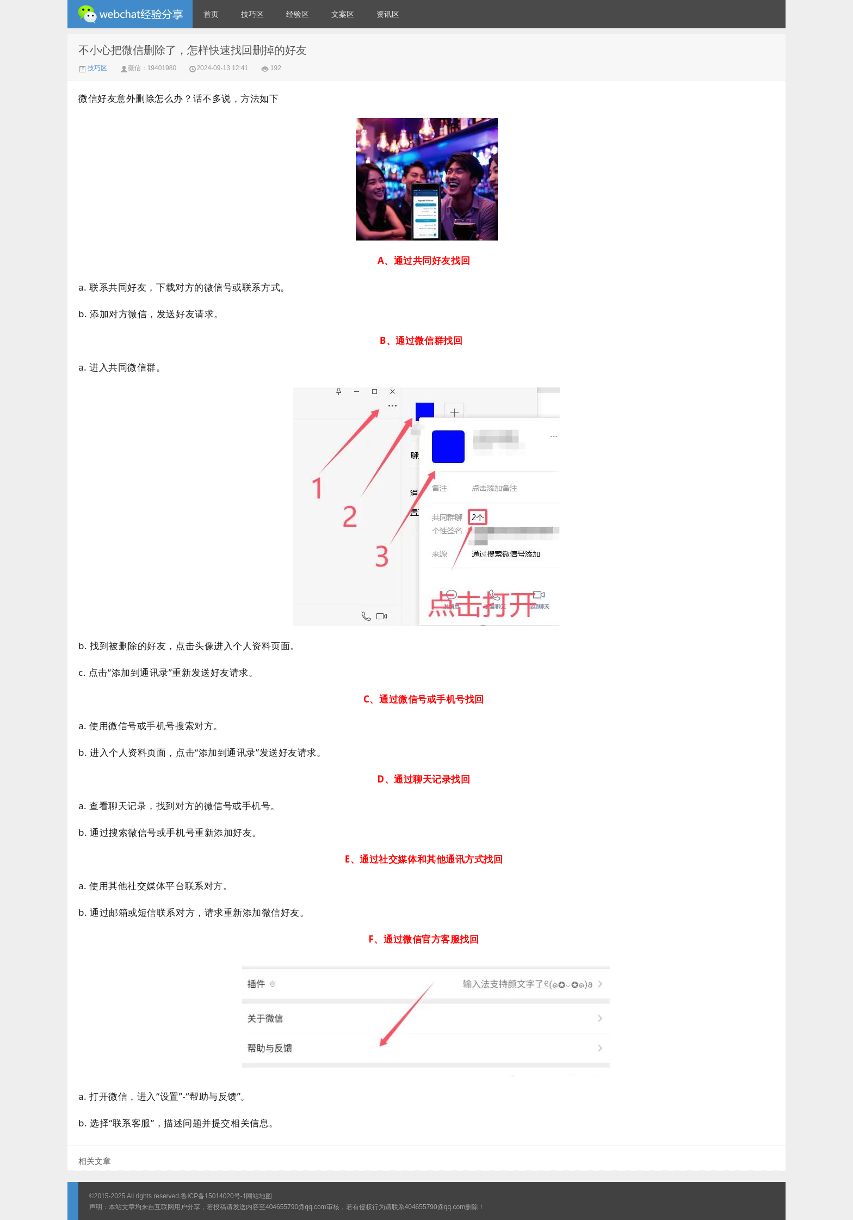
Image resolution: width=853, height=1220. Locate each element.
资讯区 (387, 14)
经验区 (297, 14)
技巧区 (252, 14)
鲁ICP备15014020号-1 (213, 1196)
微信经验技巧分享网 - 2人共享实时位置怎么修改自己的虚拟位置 (130, 14)
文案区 (342, 14)
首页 (211, 14)
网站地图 (259, 1196)
